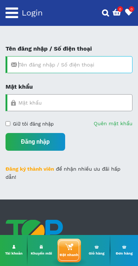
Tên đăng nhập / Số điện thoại (49, 48)
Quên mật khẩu (113, 123)
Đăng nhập (35, 141)
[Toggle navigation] (12, 13)
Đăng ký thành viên (30, 169)
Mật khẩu (19, 86)
